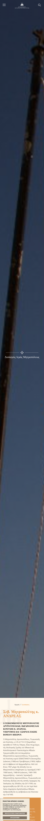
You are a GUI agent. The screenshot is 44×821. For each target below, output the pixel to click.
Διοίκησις (25, 704)
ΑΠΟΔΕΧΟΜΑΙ (15, 818)
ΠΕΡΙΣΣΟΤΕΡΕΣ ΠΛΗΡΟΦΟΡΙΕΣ (15, 813)
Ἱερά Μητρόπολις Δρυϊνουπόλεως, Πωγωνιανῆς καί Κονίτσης (22, 6)
